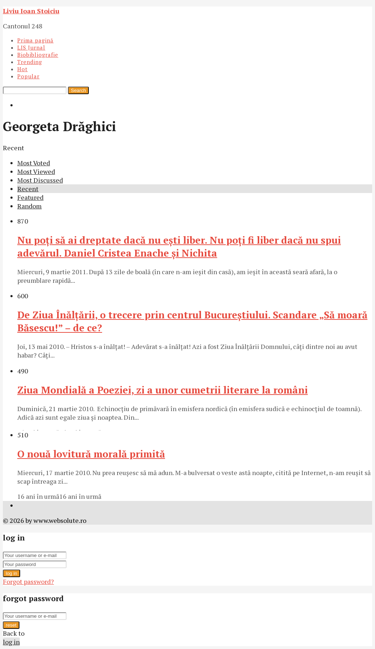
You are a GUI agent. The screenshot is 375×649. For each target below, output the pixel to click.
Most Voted (33, 162)
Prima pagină (35, 40)
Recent (27, 188)
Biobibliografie (37, 54)
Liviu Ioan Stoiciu (31, 10)
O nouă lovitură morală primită (91, 453)
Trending (29, 61)
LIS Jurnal (31, 47)
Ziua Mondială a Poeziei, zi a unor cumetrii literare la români (162, 389)
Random (29, 206)
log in (11, 573)
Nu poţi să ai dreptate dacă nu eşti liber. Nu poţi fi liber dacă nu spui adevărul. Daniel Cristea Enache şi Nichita (179, 246)
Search (78, 90)
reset (11, 625)
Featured (30, 197)
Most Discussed (40, 180)
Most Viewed (36, 171)
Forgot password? (28, 581)
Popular (28, 76)
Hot (22, 69)
